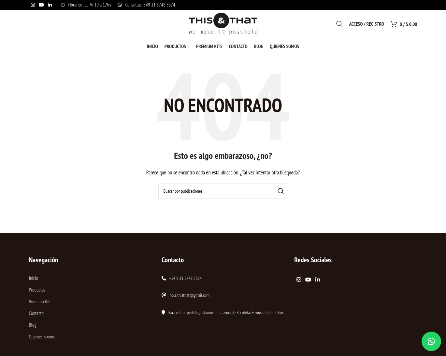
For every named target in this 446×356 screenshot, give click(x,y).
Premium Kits (40, 303)
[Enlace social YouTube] (41, 5)
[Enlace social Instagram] (33, 5)
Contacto (36, 314)
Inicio (33, 279)
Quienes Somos (41, 338)
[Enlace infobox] (146, 5)
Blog (32, 326)
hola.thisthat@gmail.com (189, 296)
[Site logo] (223, 24)
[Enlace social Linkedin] (50, 5)
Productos (37, 291)
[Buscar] (339, 24)
